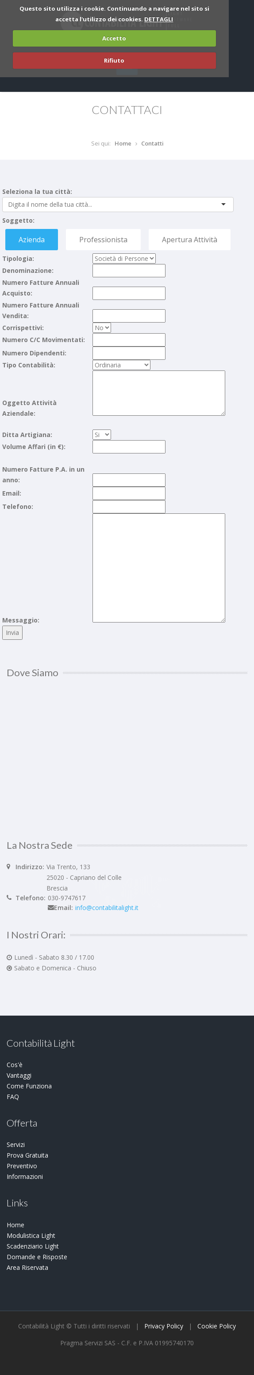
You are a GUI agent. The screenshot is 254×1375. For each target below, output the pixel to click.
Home (123, 143)
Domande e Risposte (37, 1257)
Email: (11, 493)
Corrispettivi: (23, 327)
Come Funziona (29, 1086)
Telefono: (17, 506)
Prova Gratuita (27, 1155)
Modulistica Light (31, 1235)
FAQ (13, 1096)
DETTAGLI (158, 19)
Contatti (152, 143)
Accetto (114, 38)
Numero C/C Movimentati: (43, 339)
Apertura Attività (189, 239)
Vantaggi (19, 1075)
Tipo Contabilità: (28, 365)
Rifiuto (114, 60)
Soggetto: (18, 220)
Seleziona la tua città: (37, 191)
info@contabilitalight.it (107, 907)
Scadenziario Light (33, 1246)
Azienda (32, 239)
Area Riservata (27, 1267)
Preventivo (22, 1166)
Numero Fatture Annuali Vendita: (40, 310)
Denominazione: (28, 270)
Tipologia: (18, 258)
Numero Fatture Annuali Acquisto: (40, 287)
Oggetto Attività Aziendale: (29, 408)
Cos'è (15, 1064)
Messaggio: (20, 620)
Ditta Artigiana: (27, 434)
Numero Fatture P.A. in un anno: (43, 474)
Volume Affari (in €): (33, 446)
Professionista (103, 239)
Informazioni (25, 1176)
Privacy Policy (163, 1326)
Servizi (16, 1144)
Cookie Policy (216, 1326)
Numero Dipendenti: (34, 353)
